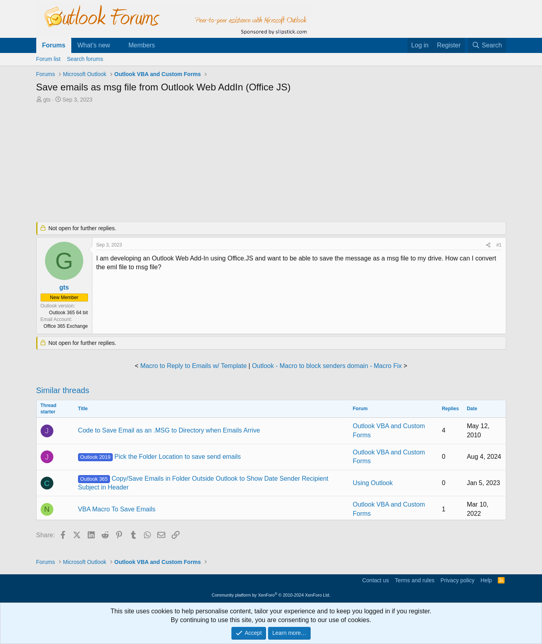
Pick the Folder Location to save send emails (159, 456)
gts (47, 99)
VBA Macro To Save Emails (116, 509)
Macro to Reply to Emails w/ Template (193, 365)
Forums (54, 45)
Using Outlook (373, 483)
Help (486, 580)
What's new (93, 45)
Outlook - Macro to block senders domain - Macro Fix (327, 365)
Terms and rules (414, 580)
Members (141, 45)
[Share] (488, 245)
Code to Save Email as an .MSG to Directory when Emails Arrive (169, 430)
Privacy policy (457, 580)
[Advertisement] (229, 163)
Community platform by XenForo (271, 595)
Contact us (375, 580)
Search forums (85, 59)
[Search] (487, 45)
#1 (498, 245)
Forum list (48, 59)
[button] (116, 45)
